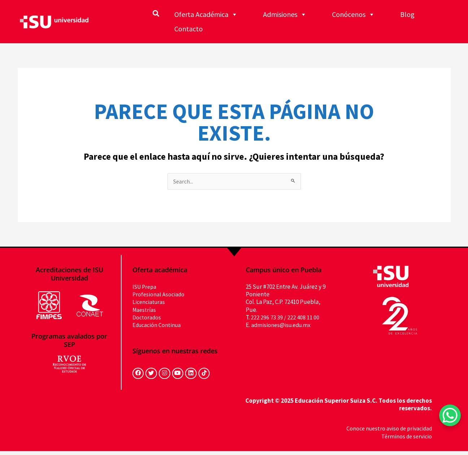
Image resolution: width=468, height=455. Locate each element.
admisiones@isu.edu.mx (282, 325)
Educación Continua (158, 325)
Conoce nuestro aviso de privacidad (386, 433)
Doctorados (147, 318)
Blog (407, 14)
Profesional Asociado (159, 295)
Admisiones (285, 14)
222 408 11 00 (303, 318)
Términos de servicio (405, 440)
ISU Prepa (145, 287)
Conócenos (353, 14)
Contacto (188, 28)
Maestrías (145, 310)
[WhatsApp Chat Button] (450, 415)
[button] (156, 13)
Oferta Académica (206, 14)
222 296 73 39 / (268, 318)
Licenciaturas (149, 302)
